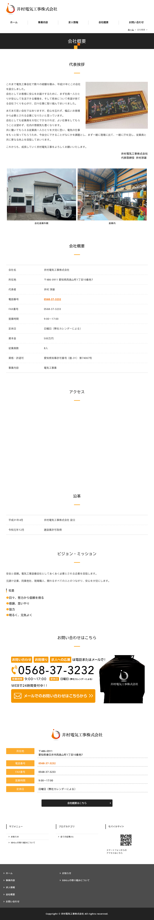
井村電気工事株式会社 (72, 913)
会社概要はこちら (77, 803)
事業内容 (43, 22)
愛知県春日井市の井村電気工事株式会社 (31, 9)
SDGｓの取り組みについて (23, 842)
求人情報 (73, 22)
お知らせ (15, 836)
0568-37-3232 (52, 299)
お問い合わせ (136, 22)
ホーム (14, 22)
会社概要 (104, 22)
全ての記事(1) (66, 836)
